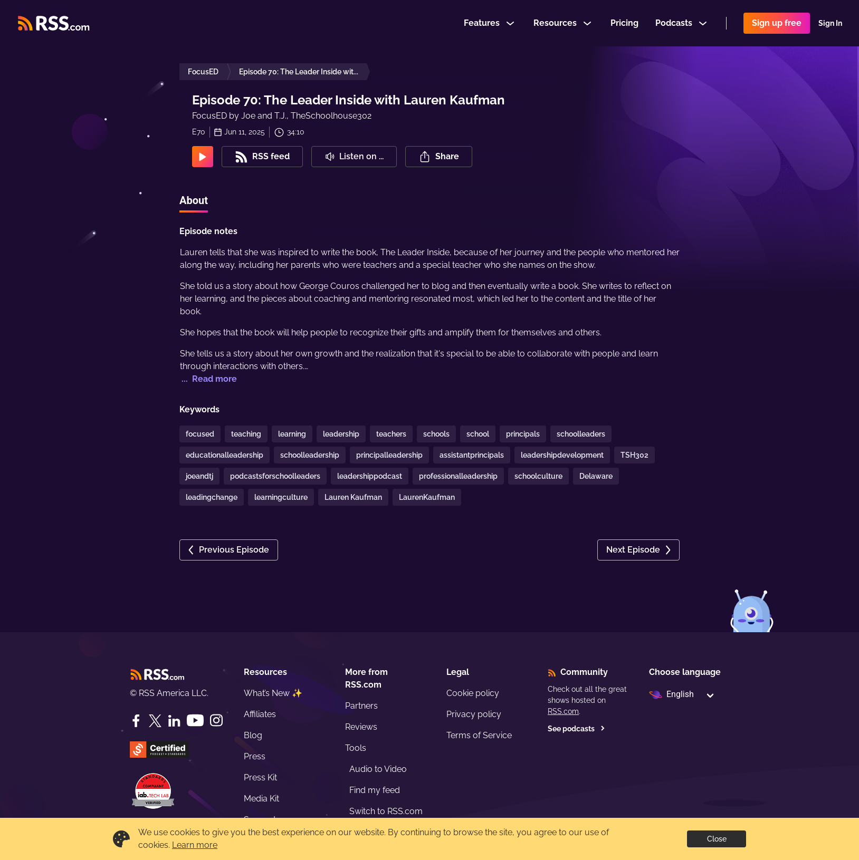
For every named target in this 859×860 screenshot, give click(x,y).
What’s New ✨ (273, 693)
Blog (253, 735)
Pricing (624, 23)
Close (717, 839)
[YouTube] (195, 720)
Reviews (361, 727)
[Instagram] (216, 720)
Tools (355, 748)
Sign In (830, 23)
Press (254, 756)
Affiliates (260, 714)
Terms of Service (479, 735)
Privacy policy (473, 714)
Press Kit (260, 777)
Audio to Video (378, 769)
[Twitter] (155, 720)
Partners (361, 706)
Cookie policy (472, 693)
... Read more (208, 379)
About (193, 200)
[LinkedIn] (174, 720)
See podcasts (576, 728)
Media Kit (261, 799)
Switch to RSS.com (386, 811)
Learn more (194, 845)
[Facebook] (136, 720)
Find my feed (374, 790)
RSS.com (563, 711)
